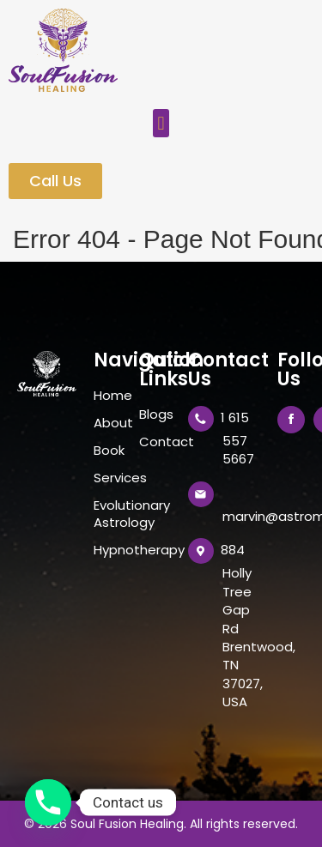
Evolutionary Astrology (108, 514)
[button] (161, 123)
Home (108, 395)
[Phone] (48, 802)
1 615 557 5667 (237, 438)
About (108, 423)
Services (108, 478)
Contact (155, 442)
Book (108, 450)
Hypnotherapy (108, 550)
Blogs (155, 414)
